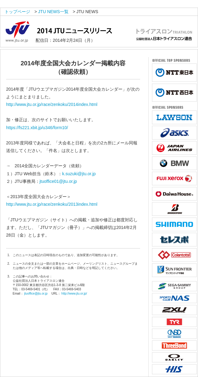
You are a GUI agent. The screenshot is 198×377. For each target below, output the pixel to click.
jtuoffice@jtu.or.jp (36, 293)
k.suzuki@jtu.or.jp (79, 173)
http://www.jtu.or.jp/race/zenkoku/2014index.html (51, 104)
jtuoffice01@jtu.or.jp (58, 181)
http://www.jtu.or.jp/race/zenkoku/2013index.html (51, 204)
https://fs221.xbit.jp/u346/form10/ (37, 127)
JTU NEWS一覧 (53, 11)
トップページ (17, 11)
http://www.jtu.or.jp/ (74, 293)
